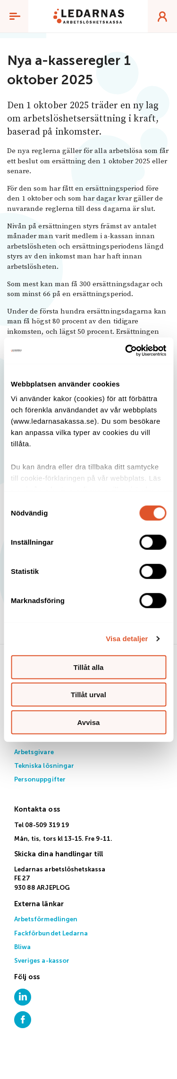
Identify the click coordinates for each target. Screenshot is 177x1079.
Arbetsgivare (34, 752)
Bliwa (22, 947)
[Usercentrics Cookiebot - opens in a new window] (126, 351)
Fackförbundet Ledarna (51, 934)
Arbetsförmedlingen (45, 920)
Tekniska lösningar (44, 766)
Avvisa (88, 722)
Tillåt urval (88, 695)
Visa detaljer (127, 639)
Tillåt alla (89, 667)
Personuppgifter (40, 780)
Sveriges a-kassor (41, 961)
